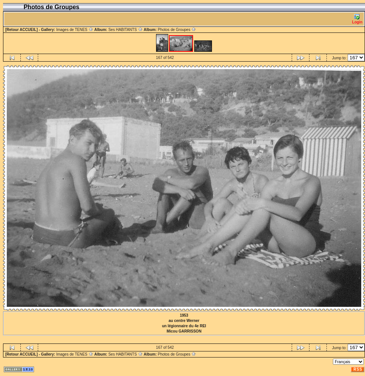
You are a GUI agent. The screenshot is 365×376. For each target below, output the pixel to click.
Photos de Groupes (177, 30)
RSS (357, 369)
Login (357, 19)
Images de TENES (74, 30)
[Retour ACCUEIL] (21, 30)
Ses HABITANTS (125, 30)
